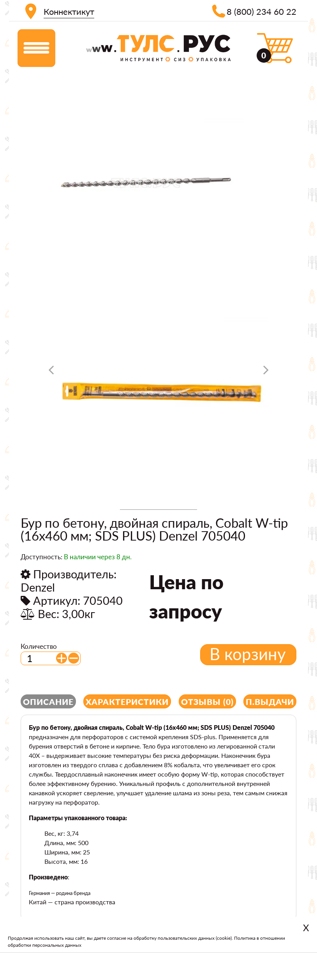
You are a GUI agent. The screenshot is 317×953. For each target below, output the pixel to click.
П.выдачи (270, 701)
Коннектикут (69, 11)
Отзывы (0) (207, 701)
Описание (48, 701)
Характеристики (127, 701)
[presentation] (51, 372)
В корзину (248, 654)
